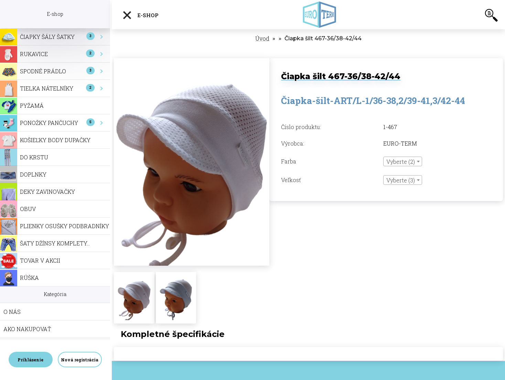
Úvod (262, 38)
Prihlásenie (30, 359)
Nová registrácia (79, 359)
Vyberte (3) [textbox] (400, 180)
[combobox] (402, 161)
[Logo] (320, 14)
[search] (491, 16)
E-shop (140, 15)
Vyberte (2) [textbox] (400, 161)
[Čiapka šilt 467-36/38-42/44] (191, 61)
